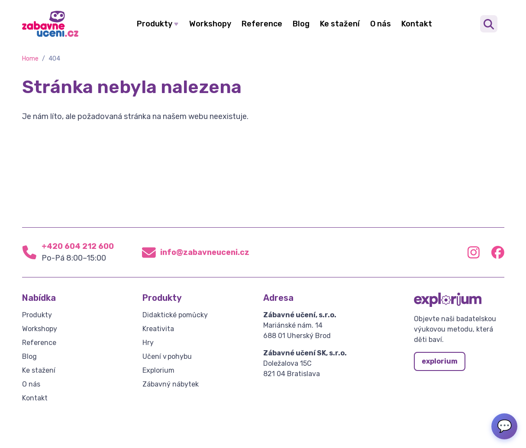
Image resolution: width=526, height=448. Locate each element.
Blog (301, 24)
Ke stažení (340, 24)
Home (30, 58)
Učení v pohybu (167, 356)
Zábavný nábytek (170, 384)
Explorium (158, 370)
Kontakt (416, 24)
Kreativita (158, 329)
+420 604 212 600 (78, 246)
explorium (440, 361)
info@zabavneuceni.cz (204, 252)
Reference (262, 24)
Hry (148, 342)
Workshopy (210, 24)
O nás (380, 24)
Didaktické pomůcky (175, 315)
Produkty (154, 24)
